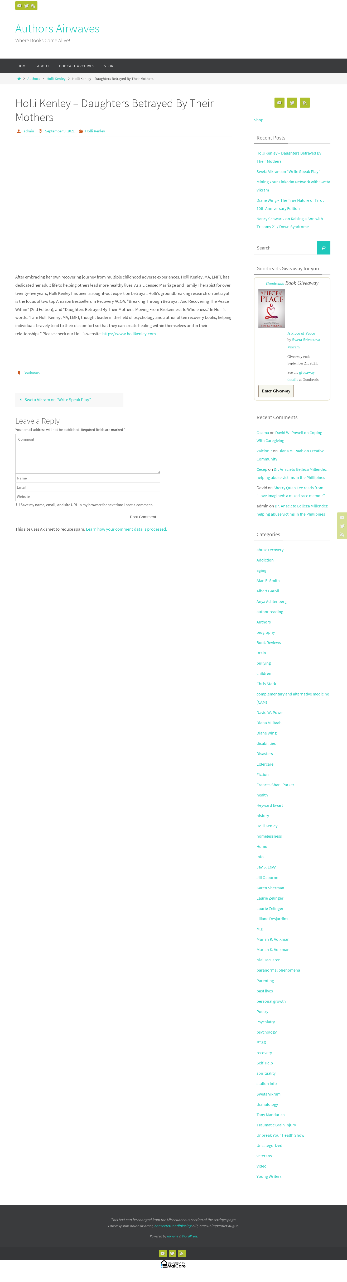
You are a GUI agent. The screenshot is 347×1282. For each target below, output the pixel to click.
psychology (267, 1036)
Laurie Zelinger (270, 902)
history (263, 819)
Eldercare (265, 768)
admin (29, 130)
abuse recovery (271, 553)
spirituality (267, 1077)
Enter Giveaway (277, 394)
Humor (263, 850)
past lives (265, 994)
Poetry (263, 1015)
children (264, 677)
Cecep (262, 473)
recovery (265, 1056)
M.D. (260, 933)
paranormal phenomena (279, 974)
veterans (265, 1160)
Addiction (265, 564)
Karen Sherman (271, 891)
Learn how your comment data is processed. (126, 529)
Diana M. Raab (270, 726)
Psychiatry (266, 1025)
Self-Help (265, 1067)
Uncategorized (270, 1149)
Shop (258, 120)
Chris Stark (267, 687)
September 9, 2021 (62, 130)
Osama (263, 436)
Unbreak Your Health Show (281, 1139)
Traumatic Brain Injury (277, 1128)
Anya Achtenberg (272, 605)
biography (266, 636)
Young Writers (269, 1180)
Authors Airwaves (57, 28)
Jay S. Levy (267, 871)
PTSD (261, 1046)
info (260, 860)
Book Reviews (269, 646)
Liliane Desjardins (273, 922)
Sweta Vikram (269, 1098)
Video (262, 1170)
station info (267, 1087)
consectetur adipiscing (172, 1229)
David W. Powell (271, 716)
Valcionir (265, 455)
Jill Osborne (267, 881)
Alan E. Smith (269, 584)
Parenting (266, 984)
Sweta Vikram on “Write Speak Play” (54, 399)
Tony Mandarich (271, 1118)
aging (262, 574)
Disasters (265, 757)
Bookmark (32, 372)
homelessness (269, 840)
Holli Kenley (56, 78)
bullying (264, 667)
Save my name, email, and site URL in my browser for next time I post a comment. (87, 504)
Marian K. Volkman (274, 943)
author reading (270, 615)
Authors (33, 78)
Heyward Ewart (271, 809)
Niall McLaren (269, 964)
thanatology (268, 1108)
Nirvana (172, 1240)
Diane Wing (267, 737)
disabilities (266, 747)
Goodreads (275, 283)
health (262, 798)
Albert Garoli (268, 595)
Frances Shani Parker (276, 788)
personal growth (272, 1005)
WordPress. (190, 1240)
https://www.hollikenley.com (129, 333)
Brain (262, 657)
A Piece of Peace (302, 333)
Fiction (263, 778)
